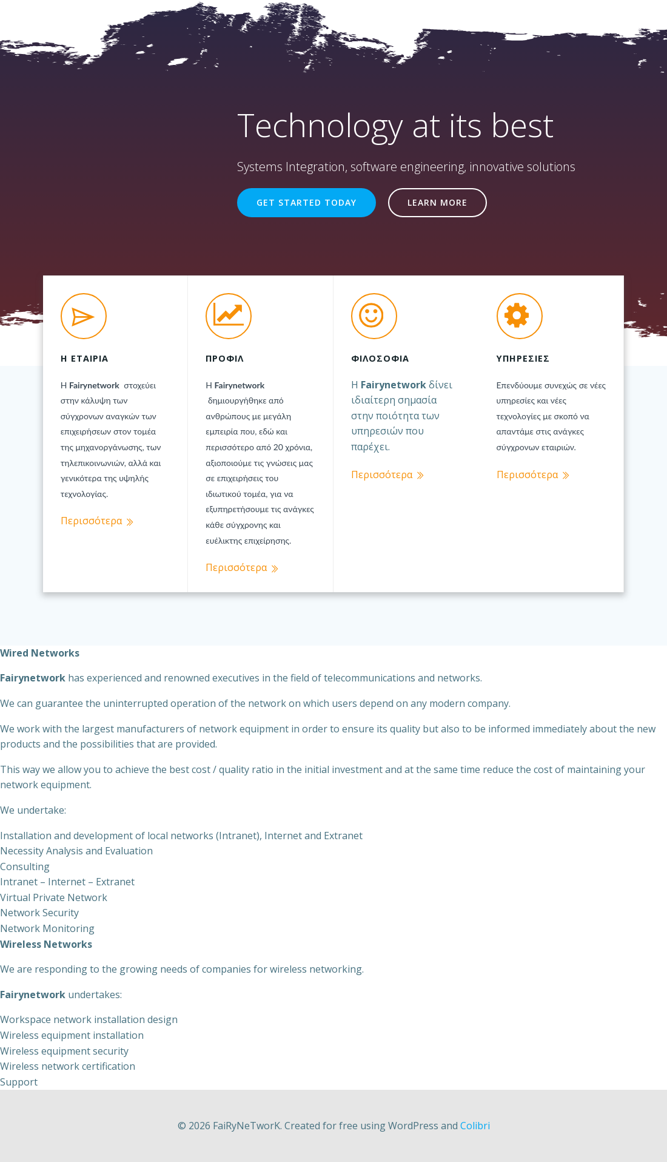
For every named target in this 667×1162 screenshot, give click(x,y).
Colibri (475, 1123)
